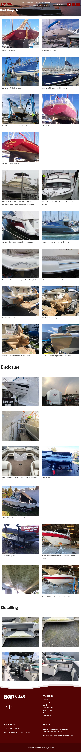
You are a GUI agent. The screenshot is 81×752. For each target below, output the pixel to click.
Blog (44, 713)
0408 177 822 (59, 4)
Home (23, 3)
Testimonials (37, 5)
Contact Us (46, 5)
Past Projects (46, 3)
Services (37, 3)
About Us (30, 3)
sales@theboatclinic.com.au (17, 732)
